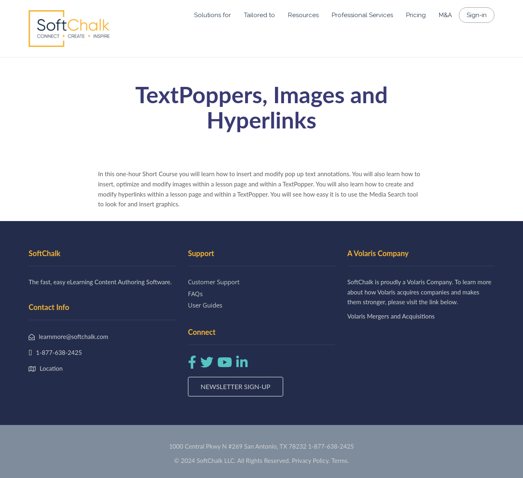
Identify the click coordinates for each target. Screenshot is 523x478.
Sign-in (477, 15)
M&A (445, 15)
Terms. (340, 460)
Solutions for (212, 15)
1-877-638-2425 (331, 446)
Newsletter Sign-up (235, 386)
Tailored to (259, 15)
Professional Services (362, 15)
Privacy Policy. (311, 460)
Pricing (416, 15)
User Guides (205, 305)
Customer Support (213, 282)
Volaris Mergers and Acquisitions (391, 316)
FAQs (195, 294)
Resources (303, 15)
